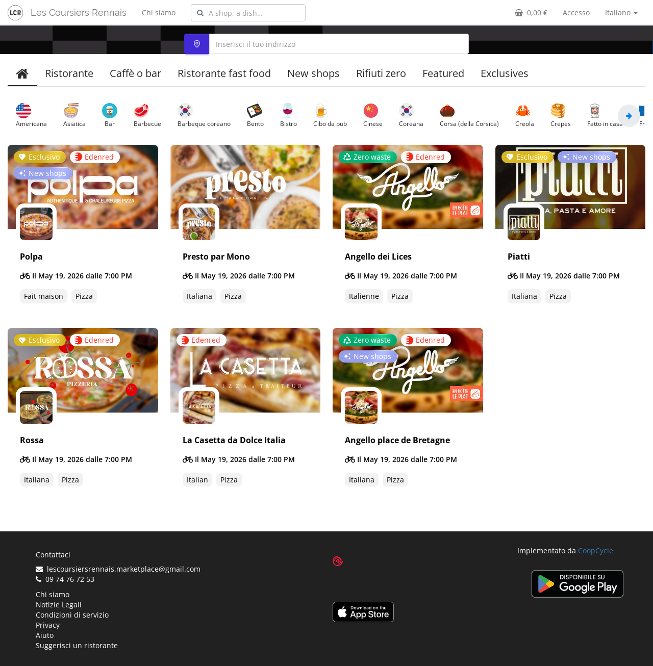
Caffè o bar (135, 73)
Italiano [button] (621, 12)
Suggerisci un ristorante (77, 645)
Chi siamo (158, 12)
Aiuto (45, 635)
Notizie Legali (59, 604)
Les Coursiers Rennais (79, 12)
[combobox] (248, 12)
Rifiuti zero (381, 73)
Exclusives (505, 73)
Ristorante (69, 73)
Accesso (576, 12)
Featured (443, 73)
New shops (313, 73)
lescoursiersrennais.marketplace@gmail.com (118, 569)
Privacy (48, 625)
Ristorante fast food (224, 73)
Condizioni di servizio (72, 615)
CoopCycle (595, 550)
